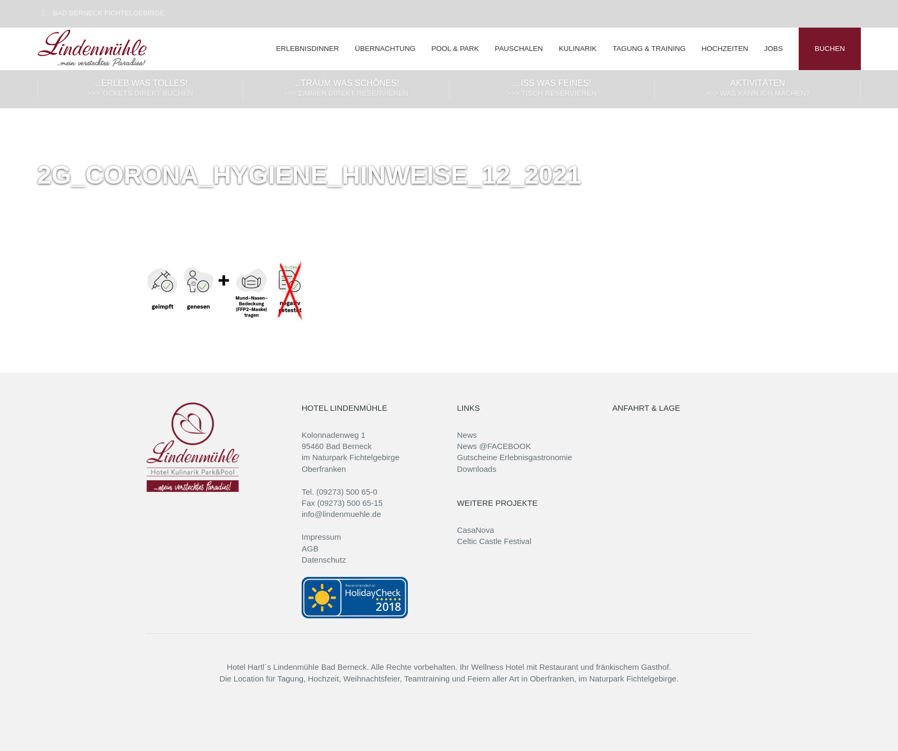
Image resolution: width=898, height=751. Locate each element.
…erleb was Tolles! (140, 89)
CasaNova (475, 529)
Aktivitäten (757, 89)
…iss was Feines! (552, 89)
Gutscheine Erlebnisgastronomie (514, 457)
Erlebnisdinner (307, 49)
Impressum (321, 536)
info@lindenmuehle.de (341, 514)
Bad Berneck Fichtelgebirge (101, 13)
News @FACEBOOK (494, 446)
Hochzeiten (725, 49)
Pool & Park (454, 49)
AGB (310, 548)
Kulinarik (577, 49)
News (467, 434)
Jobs (773, 49)
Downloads (477, 468)
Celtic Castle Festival (494, 541)
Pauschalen (519, 49)
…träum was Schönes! (346, 89)
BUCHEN (830, 49)
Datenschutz (324, 559)
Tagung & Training (649, 49)
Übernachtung (385, 49)
